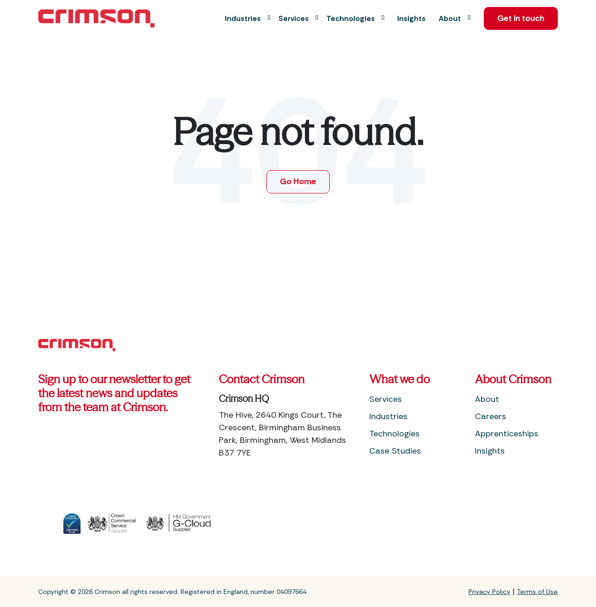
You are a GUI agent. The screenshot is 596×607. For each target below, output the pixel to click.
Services (385, 399)
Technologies (394, 434)
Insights (490, 451)
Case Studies (395, 451)
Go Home (298, 181)
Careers (490, 416)
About (487, 399)
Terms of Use (537, 591)
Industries (388, 416)
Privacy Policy (489, 591)
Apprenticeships (506, 434)
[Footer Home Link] (76, 344)
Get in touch (519, 18)
